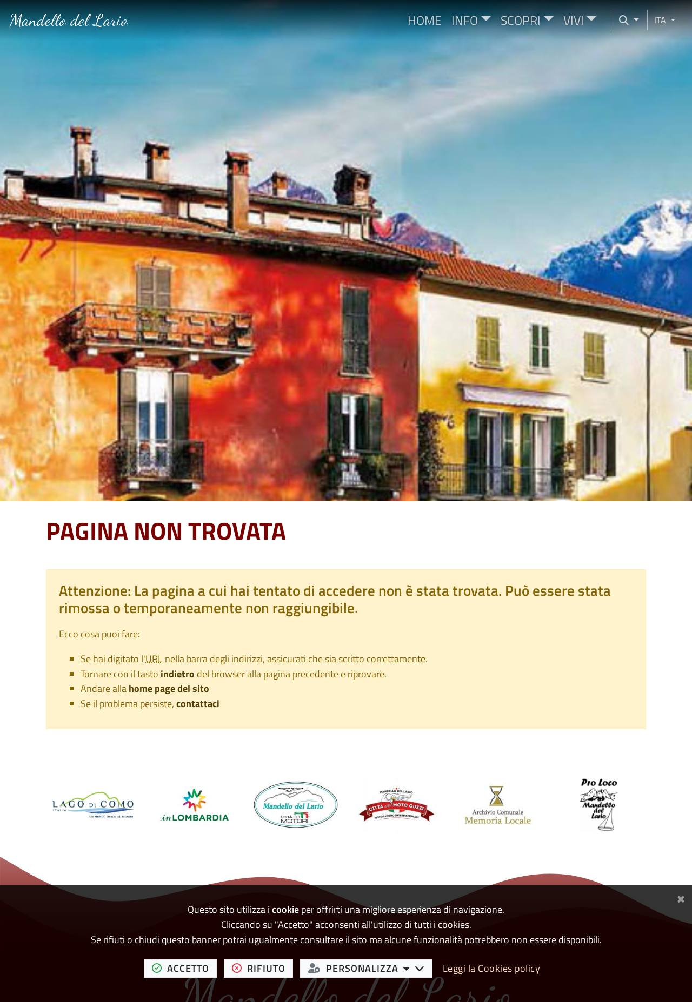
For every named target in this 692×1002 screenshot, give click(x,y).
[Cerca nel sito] (625, 20)
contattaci (197, 703)
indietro (178, 674)
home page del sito (169, 688)
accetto (184, 968)
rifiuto (263, 968)
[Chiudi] (681, 897)
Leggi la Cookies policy (492, 968)
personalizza (370, 968)
